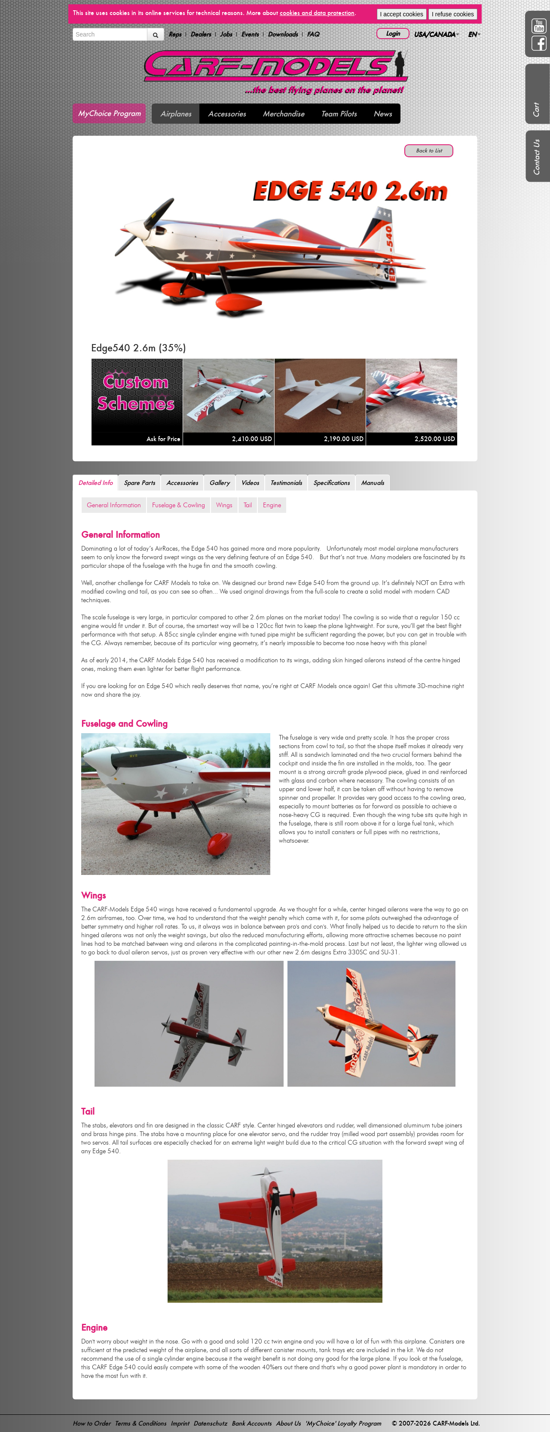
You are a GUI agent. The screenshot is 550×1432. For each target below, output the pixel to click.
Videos (250, 482)
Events (250, 34)
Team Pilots (339, 114)
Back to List (429, 150)
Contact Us (536, 158)
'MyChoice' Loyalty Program (343, 1423)
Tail (248, 505)
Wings (224, 505)
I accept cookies (401, 14)
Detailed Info (95, 482)
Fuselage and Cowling (124, 723)
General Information (114, 505)
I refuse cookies (453, 14)
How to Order (91, 1423)
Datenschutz (210, 1423)
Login (393, 33)
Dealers (200, 34)
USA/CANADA (436, 34)
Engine (272, 505)
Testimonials (286, 482)
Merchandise (283, 114)
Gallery (219, 482)
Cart (536, 110)
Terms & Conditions (140, 1423)
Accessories (227, 114)
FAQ (313, 34)
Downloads (283, 34)
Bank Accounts (252, 1423)
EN (474, 34)
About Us (288, 1423)
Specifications (331, 482)
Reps (174, 34)
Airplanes (175, 114)
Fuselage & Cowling (178, 505)
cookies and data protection (317, 13)
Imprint (180, 1423)
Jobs (226, 34)
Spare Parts (139, 482)
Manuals (372, 482)
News (382, 114)
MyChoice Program (109, 113)
